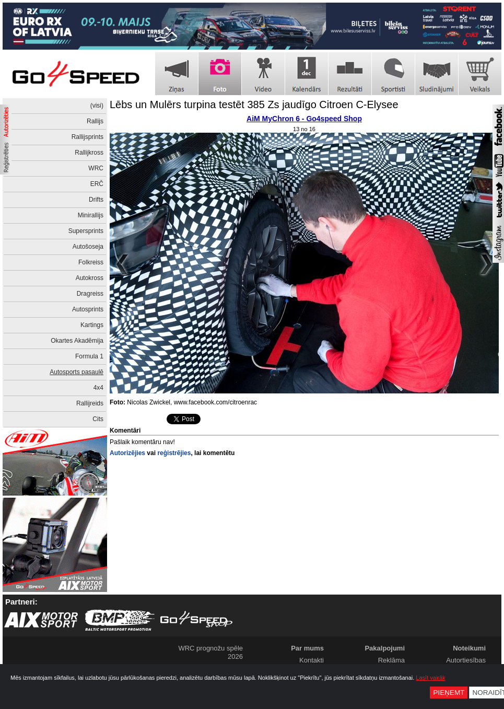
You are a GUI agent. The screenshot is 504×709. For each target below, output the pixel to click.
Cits (97, 419)
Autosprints (87, 309)
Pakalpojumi (385, 648)
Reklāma (391, 660)
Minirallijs (90, 215)
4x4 (98, 387)
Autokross (89, 278)
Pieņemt (448, 692)
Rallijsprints (87, 137)
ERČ (96, 184)
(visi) (96, 105)
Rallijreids (89, 403)
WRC (95, 168)
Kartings (91, 325)
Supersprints (85, 231)
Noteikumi (469, 648)
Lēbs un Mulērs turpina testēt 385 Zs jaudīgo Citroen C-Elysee (254, 104)
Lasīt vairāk (430, 678)
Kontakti (311, 660)
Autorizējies (127, 453)
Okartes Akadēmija (77, 340)
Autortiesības (466, 660)
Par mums (307, 648)
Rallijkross (89, 152)
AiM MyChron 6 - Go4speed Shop (304, 118)
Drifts (96, 199)
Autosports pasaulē (76, 372)
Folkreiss (90, 262)
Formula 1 (89, 356)
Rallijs (95, 121)
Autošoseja (88, 246)
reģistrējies (174, 453)
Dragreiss (90, 293)
